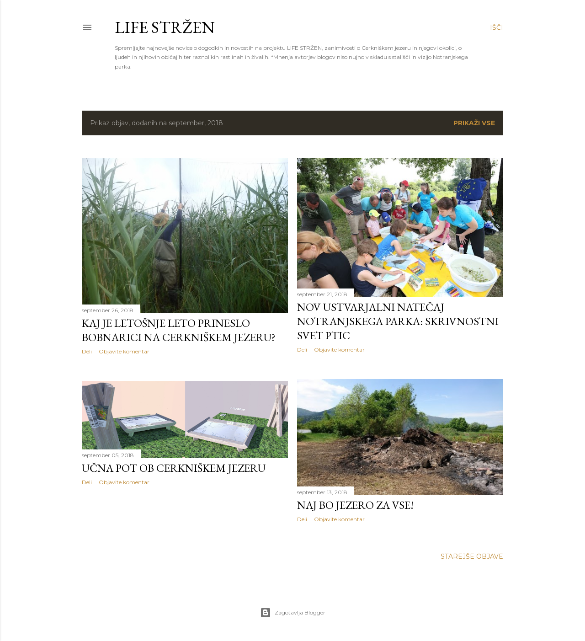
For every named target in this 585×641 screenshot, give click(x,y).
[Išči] (496, 27)
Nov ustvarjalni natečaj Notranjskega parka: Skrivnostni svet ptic (398, 321)
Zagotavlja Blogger (292, 612)
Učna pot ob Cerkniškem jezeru (174, 468)
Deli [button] (87, 351)
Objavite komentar (124, 351)
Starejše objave (472, 556)
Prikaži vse (474, 123)
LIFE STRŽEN (165, 27)
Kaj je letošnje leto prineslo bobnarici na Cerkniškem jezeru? (179, 330)
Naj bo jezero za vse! (355, 505)
